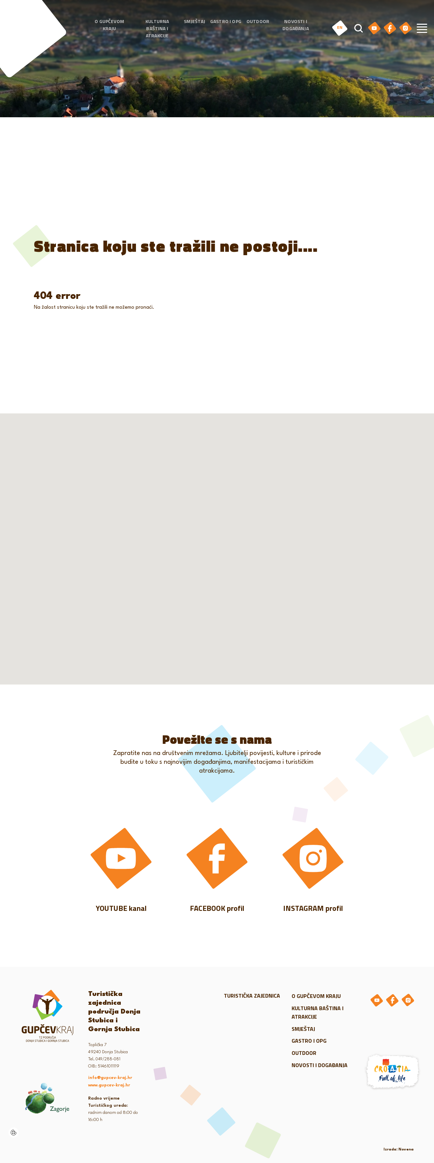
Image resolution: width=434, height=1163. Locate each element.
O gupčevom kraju (109, 25)
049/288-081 (108, 1059)
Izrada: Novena (398, 1149)
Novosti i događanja (295, 25)
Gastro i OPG (225, 21)
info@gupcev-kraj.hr (110, 1078)
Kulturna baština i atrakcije (157, 28)
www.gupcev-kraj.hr (109, 1085)
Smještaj (194, 21)
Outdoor (257, 21)
